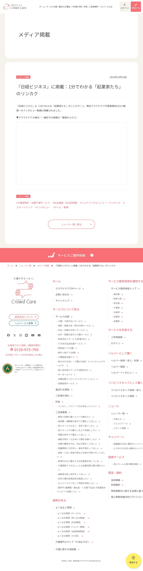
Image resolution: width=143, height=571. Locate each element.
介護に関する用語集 (66, 549)
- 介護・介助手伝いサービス (70, 321)
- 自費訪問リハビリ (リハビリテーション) (76, 378)
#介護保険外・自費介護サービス (33, 202)
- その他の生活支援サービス (70, 343)
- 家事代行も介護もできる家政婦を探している (78, 461)
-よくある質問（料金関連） (69, 522)
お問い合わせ (62, 294)
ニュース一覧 (25, 265)
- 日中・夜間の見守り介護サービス (73, 334)
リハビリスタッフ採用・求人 (126, 390)
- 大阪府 (116, 312)
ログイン (118, 5)
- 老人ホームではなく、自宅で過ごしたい (76, 425)
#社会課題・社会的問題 (65, 202)
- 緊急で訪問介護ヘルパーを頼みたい (74, 416)
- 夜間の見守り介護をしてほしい (72, 434)
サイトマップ (62, 300)
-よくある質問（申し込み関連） (71, 517)
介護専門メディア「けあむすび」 (73, 541)
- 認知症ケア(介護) (65, 348)
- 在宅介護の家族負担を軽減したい (73, 478)
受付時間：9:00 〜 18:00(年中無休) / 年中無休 (24, 355)
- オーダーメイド (64, 374)
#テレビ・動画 (60, 207)
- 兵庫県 (116, 321)
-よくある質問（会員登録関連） (71, 531)
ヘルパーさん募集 (24, 323)
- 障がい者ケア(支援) (66, 352)
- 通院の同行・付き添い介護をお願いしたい (77, 439)
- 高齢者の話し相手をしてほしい (72, 474)
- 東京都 (116, 294)
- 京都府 (116, 316)
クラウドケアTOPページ (68, 288)
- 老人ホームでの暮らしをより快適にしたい (77, 430)
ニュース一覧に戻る (71, 224)
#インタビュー (42, 207)
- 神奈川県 (117, 298)
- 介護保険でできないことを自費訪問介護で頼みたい (81, 465)
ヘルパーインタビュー (122, 372)
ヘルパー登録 (118, 366)
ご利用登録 (117, 337)
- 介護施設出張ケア (65, 356)
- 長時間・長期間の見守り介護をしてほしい (77, 421)
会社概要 (115, 480)
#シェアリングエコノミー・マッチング (100, 202)
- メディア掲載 (119, 428)
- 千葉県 (116, 307)
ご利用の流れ (66, 5)
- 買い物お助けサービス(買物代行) (72, 370)
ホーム (31, 5)
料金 (74, 5)
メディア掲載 (23, 77)
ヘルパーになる (95, 5)
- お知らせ (117, 419)
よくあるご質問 (64, 507)
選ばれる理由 (53, 5)
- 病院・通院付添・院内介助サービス (74, 325)
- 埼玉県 (116, 303)
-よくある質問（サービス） (69, 513)
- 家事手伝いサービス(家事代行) (71, 338)
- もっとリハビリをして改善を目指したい (76, 483)
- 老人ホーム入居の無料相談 (125, 464)
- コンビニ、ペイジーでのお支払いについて (77, 406)
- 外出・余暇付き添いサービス (71, 330)
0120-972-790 (24, 350)
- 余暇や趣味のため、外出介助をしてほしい (77, 443)
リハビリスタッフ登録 (122, 396)
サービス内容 (41, 5)
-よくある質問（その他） (68, 535)
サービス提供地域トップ (123, 288)
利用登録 (134, 5)
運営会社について (24, 316)
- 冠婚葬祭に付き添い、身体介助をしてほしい (78, 448)
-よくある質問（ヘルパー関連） (71, 526)
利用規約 (115, 484)
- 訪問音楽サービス (65, 383)
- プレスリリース (120, 423)
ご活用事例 (82, 5)
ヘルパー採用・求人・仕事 (125, 360)
